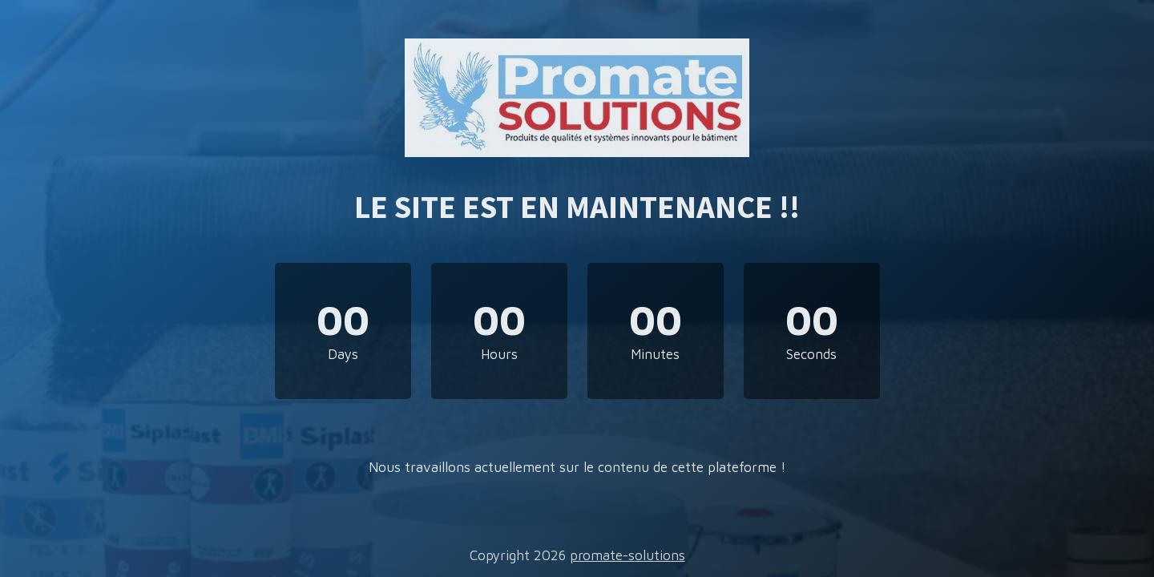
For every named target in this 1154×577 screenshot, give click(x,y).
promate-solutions (627, 555)
